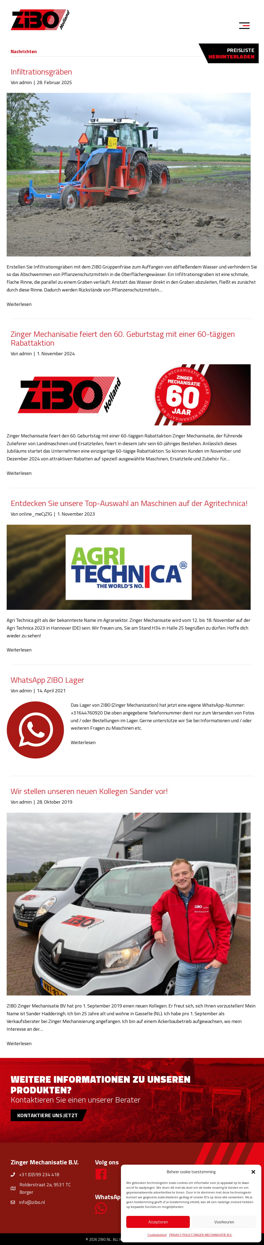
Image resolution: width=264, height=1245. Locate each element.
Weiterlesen (19, 304)
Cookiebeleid (157, 1234)
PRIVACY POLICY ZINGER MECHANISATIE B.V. (200, 1234)
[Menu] (246, 26)
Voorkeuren (224, 1222)
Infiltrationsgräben (41, 71)
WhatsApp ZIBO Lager (47, 680)
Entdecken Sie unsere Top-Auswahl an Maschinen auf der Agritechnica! (129, 503)
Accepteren (158, 1222)
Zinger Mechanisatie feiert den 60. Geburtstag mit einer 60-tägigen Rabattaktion (123, 338)
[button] (253, 1172)
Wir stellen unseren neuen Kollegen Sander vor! (89, 791)
